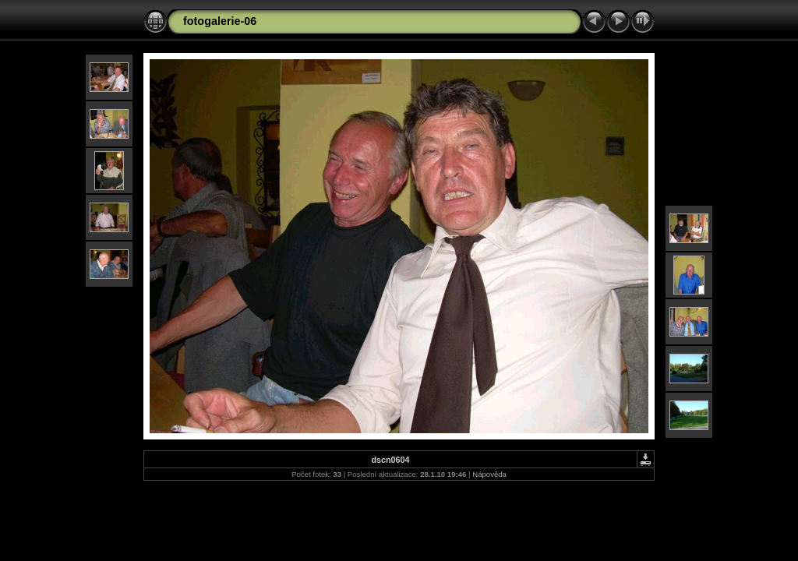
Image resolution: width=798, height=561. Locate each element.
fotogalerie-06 (219, 21)
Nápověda (489, 474)
